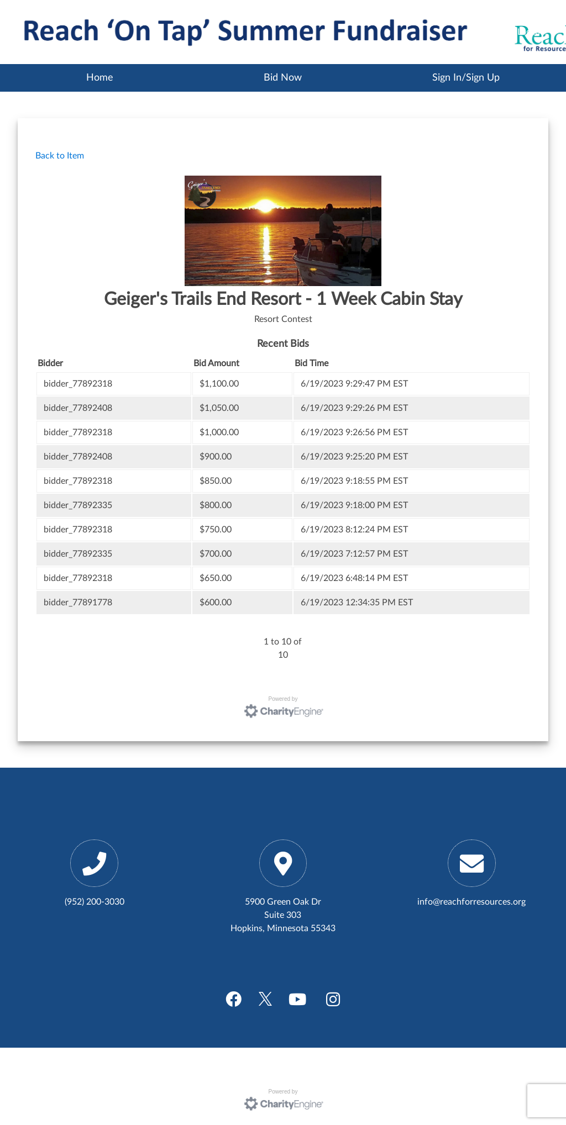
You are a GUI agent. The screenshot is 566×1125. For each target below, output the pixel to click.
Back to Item (59, 155)
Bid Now (283, 77)
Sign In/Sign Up (466, 77)
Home (99, 77)
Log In (528, 32)
